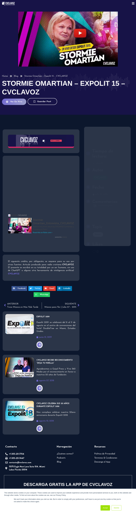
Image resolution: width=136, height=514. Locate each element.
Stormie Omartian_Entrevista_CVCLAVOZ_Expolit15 (34, 215)
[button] (19, 261)
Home (5, 76)
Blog (16, 76)
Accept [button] (105, 508)
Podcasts (61, 431)
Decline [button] (116, 508)
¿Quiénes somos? (65, 427)
